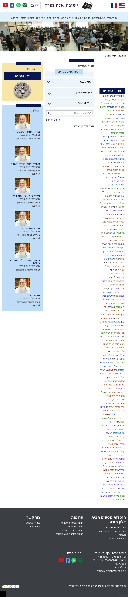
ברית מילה (114, 499)
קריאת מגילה (119, 436)
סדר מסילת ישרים (116, 407)
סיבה (112, 192)
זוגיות (117, 107)
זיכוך (112, 470)
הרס (117, 470)
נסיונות (106, 470)
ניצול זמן (111, 377)
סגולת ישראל (113, 492)
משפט (112, 410)
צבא (112, 451)
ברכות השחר (119, 173)
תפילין (121, 444)
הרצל (122, 359)
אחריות (108, 177)
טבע (122, 107)
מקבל (110, 173)
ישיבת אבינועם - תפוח (115, 527)
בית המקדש (119, 384)
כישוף (110, 244)
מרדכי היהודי (119, 259)
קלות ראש (106, 418)
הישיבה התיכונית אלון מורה (112, 531)
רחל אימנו (120, 488)
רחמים (110, 307)
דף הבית (122, 55)
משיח (109, 229)
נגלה (122, 110)
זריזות (111, 262)
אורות (115, 329)
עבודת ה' (105, 103)
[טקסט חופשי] (69, 113)
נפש (122, 192)
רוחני (102, 333)
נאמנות (121, 329)
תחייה (102, 370)
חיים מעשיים (113, 299)
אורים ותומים (109, 96)
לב (114, 277)
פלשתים (110, 107)
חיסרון (104, 129)
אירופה (121, 496)
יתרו (118, 410)
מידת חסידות (119, 114)
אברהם (109, 303)
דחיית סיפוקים (118, 418)
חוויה (122, 151)
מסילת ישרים (119, 355)
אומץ (110, 421)
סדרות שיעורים (82, 18)
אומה (122, 340)
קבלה (106, 140)
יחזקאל (121, 388)
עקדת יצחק (114, 310)
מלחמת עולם (106, 199)
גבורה (110, 166)
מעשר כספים (118, 136)
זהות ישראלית (106, 207)
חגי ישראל (120, 333)
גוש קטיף (111, 440)
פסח (122, 347)
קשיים (117, 336)
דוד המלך (120, 440)
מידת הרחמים (118, 433)
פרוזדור (121, 477)
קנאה (109, 292)
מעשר (115, 325)
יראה (115, 477)
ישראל (108, 266)
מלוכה (121, 103)
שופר (106, 125)
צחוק (122, 455)
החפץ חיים (106, 121)
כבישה (121, 207)
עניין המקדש (118, 292)
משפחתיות (119, 273)
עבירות (104, 492)
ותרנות (117, 314)
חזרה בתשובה (118, 188)
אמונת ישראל (118, 459)
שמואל (103, 203)
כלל (102, 410)
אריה (103, 425)
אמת (122, 162)
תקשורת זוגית (118, 214)
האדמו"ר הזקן (118, 177)
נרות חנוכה (108, 114)
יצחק (111, 99)
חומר (116, 451)
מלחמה (121, 158)
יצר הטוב (120, 399)
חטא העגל (108, 466)
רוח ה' (116, 421)
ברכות (104, 281)
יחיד (110, 240)
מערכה (104, 318)
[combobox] (67, 82)
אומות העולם (108, 218)
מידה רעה (113, 103)
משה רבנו (107, 158)
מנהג (111, 314)
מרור (112, 162)
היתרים (121, 170)
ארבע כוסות (119, 166)
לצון (110, 136)
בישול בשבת (106, 188)
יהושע (104, 292)
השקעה (121, 125)
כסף (104, 440)
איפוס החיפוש (52, 120)
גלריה (56, 18)
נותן (123, 314)
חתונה (115, 158)
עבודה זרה (111, 481)
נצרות (106, 340)
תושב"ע (108, 196)
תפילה (116, 251)
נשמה (115, 199)
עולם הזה (108, 473)
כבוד (122, 492)
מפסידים (104, 407)
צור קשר (15, 18)
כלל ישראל (119, 447)
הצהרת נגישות (33, 523)
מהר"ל (122, 470)
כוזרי (117, 340)
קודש (104, 462)
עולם (109, 459)
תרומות (31, 18)
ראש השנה (107, 329)
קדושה (115, 144)
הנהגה (103, 321)
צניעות (121, 121)
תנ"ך (122, 321)
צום (108, 351)
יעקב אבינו (106, 296)
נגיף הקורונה (108, 288)
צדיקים (121, 366)
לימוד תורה (119, 218)
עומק (116, 462)
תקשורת (111, 488)
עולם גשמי (107, 355)
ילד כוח (103, 336)
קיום (122, 96)
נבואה (122, 196)
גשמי (122, 262)
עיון (109, 129)
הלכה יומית (108, 384)
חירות (104, 459)
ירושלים (113, 125)
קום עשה (120, 277)
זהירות (116, 221)
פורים (122, 462)
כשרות (112, 233)
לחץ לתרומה (22, 76)
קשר (106, 99)
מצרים (104, 244)
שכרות (121, 199)
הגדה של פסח (118, 266)
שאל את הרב (67, 18)
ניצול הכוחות (119, 466)
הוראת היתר (107, 221)
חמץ (108, 162)
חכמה (122, 499)
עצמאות (121, 296)
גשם (106, 262)
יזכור (23, 18)
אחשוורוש (104, 362)
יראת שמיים (119, 307)
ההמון (105, 251)
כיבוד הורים (119, 225)
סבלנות (121, 370)
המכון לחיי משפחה (116, 538)
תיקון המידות (119, 303)
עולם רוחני (112, 366)
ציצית (117, 162)
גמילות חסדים (118, 184)
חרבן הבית (110, 333)
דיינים (106, 410)
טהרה (113, 425)
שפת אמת (111, 203)
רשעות (109, 433)
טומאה (108, 214)
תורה (122, 473)
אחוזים (114, 121)
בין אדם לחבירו (109, 236)
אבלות (115, 373)
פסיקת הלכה (119, 281)
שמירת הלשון (118, 240)
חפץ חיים (113, 284)
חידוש (104, 488)
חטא (104, 299)
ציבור (122, 147)
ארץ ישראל (106, 392)
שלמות (121, 325)
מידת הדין (120, 233)
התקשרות (110, 396)
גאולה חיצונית (118, 155)
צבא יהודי (114, 351)
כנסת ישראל (119, 484)
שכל (115, 388)
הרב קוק (105, 233)
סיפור (122, 144)
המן (123, 247)
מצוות (122, 421)
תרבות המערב (111, 370)
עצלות (121, 284)
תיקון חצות (119, 118)
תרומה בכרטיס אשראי (72, 523)
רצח (112, 347)
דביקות (105, 255)
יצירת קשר (35, 526)
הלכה (122, 351)
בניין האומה (119, 318)
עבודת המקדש (118, 133)
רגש (109, 184)
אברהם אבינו (106, 144)
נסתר (110, 436)
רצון (117, 359)
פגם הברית (119, 288)
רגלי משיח (105, 414)
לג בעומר (120, 129)
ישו (104, 359)
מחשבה (121, 381)
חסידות (108, 403)
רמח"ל (122, 203)
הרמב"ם (115, 147)
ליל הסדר (106, 247)
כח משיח (120, 236)
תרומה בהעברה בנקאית (72, 530)
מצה (122, 140)
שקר (115, 207)
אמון (113, 247)
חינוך (114, 296)
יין (117, 203)
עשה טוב (120, 481)
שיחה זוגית (109, 118)
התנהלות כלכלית (117, 362)
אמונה (110, 388)
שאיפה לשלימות (112, 151)
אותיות (112, 359)
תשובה (110, 462)
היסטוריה (106, 347)
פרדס (122, 299)
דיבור (118, 247)
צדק (117, 192)
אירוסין (103, 107)
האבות (104, 166)
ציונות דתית (108, 484)
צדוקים (108, 325)
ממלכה (110, 336)
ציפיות (110, 318)
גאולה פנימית (106, 373)
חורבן (112, 140)
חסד (117, 396)
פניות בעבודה (118, 181)
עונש (113, 129)
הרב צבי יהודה (107, 225)
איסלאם (110, 455)
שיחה (114, 229)
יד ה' (122, 410)
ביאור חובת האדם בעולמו (113, 344)
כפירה (122, 221)
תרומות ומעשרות (117, 255)
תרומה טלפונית (75, 526)
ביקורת (121, 429)
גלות (122, 229)
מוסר (110, 277)
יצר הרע (108, 155)
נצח (108, 192)
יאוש (115, 429)
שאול (117, 347)
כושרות (122, 535)
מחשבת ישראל (118, 210)
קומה (122, 451)
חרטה (109, 381)
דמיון (114, 381)
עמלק (112, 340)
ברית (108, 425)
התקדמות (111, 399)
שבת (103, 147)
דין (118, 229)
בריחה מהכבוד (118, 392)
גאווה (117, 110)
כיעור (116, 262)
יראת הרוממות (111, 496)
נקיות (117, 140)
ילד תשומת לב (107, 447)
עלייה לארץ (113, 444)
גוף (107, 359)
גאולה (105, 310)
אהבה (105, 136)
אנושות (109, 477)
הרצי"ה (115, 196)
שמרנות (121, 270)
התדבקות (108, 259)
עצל (122, 336)
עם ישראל (105, 451)
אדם (122, 396)
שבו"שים (40, 18)
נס (105, 381)
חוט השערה (119, 244)
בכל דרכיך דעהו (117, 414)
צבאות (107, 210)
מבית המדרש (98, 18)
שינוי (122, 251)
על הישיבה (112, 18)
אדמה (104, 366)
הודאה (121, 373)
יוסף (116, 455)
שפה (110, 251)
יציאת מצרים (112, 170)
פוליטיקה (120, 425)
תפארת (109, 429)
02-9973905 (111, 560)
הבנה (102, 496)
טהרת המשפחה (113, 321)
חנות (49, 18)
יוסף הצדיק (119, 99)
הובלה (109, 147)
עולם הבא (120, 377)
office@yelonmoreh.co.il (111, 571)
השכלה (110, 273)
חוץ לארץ (104, 314)
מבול (104, 173)
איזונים (116, 473)
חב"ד (122, 310)
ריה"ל (117, 96)
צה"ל (104, 192)
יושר (102, 151)
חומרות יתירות (118, 403)
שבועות (110, 110)
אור (105, 307)
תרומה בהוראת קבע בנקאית (69, 534)
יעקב (110, 281)
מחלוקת (113, 270)
